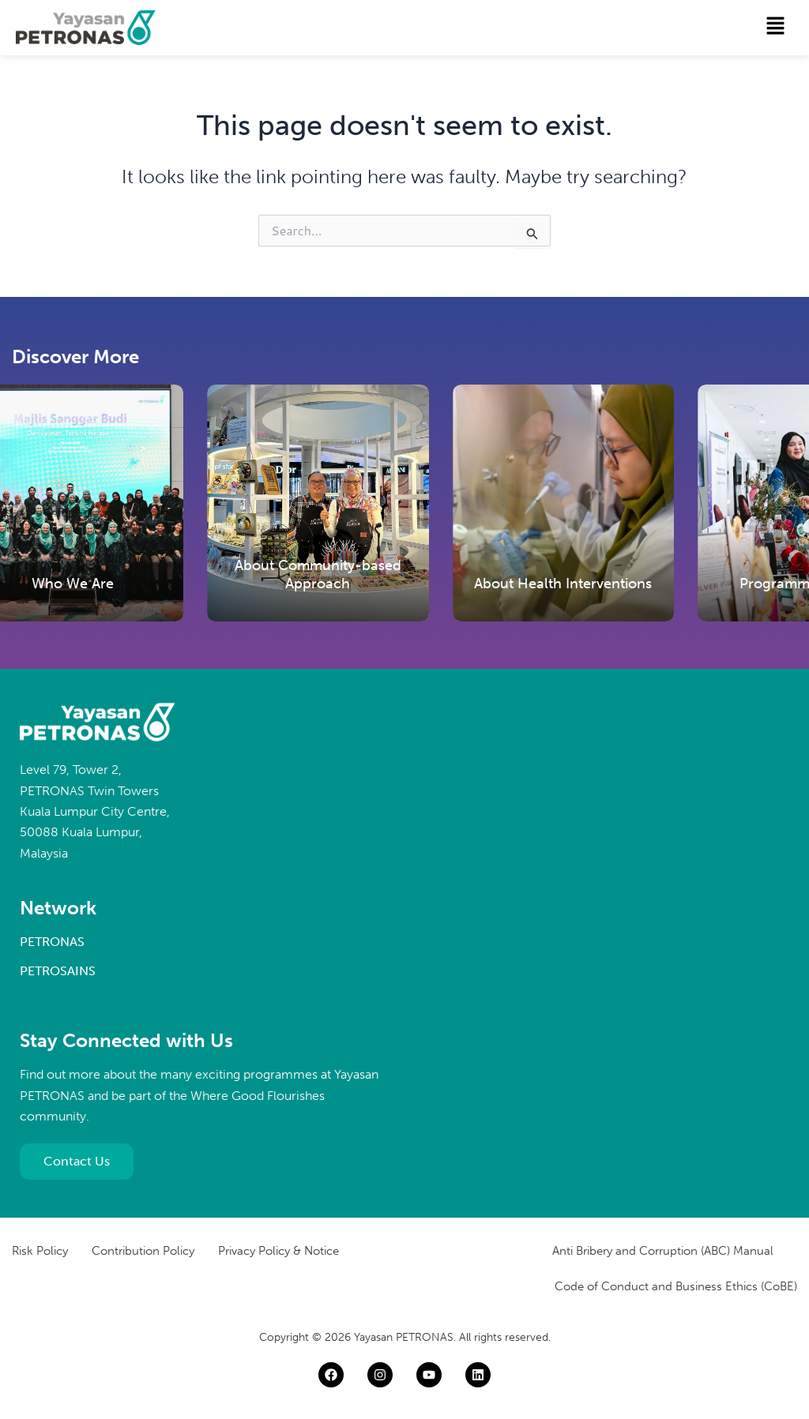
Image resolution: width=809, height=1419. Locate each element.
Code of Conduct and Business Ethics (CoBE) (676, 1286)
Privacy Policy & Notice (278, 1251)
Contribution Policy (143, 1251)
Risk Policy (40, 1251)
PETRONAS (52, 941)
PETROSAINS (58, 970)
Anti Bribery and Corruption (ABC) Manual (662, 1251)
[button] (776, 26)
